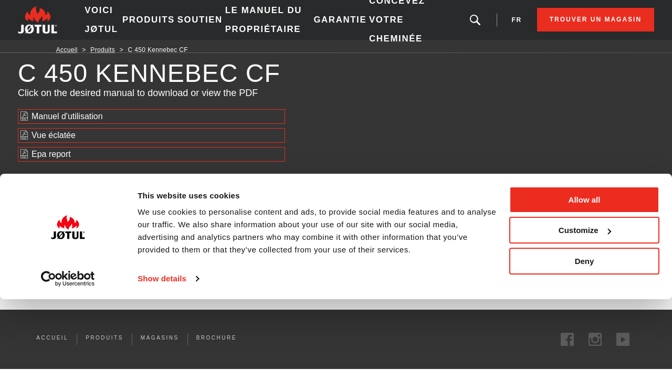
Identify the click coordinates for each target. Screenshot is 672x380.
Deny (584, 341)
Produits (174, 26)
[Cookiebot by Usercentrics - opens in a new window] (68, 359)
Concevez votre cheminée (397, 26)
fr (479, 26)
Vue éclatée (54, 147)
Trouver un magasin (557, 26)
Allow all (585, 280)
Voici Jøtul (130, 26)
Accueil (67, 62)
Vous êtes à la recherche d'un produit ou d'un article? (441, 26)
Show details (162, 359)
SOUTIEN (224, 26)
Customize (585, 311)
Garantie (343, 26)
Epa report (51, 166)
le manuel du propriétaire (282, 26)
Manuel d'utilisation (67, 128)
